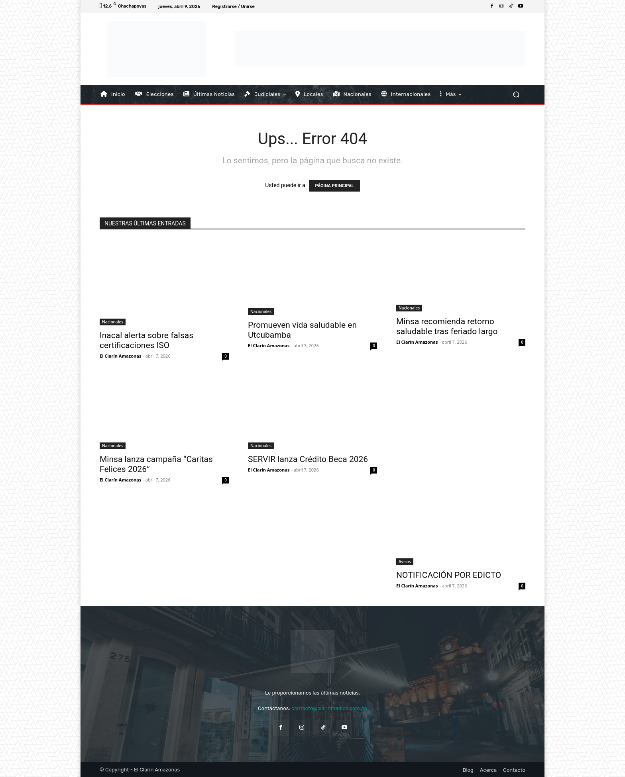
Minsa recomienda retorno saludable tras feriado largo (447, 326)
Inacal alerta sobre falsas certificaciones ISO (146, 340)
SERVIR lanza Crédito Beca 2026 (308, 459)
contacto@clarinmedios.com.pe (329, 708)
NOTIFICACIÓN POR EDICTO (448, 575)
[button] (516, 94)
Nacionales (112, 322)
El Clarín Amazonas (120, 356)
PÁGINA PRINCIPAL (334, 185)
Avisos (405, 561)
